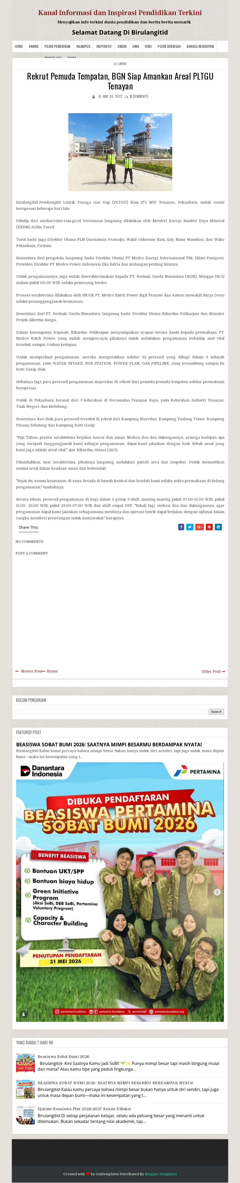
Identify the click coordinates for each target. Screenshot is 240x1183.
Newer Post (31, 671)
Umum (122, 46)
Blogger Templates (161, 1174)
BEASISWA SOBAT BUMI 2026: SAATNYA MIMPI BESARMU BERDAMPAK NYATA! (109, 744)
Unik (135, 46)
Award (34, 46)
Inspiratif (104, 46)
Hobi (148, 46)
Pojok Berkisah (169, 46)
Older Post (211, 671)
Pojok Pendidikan (58, 46)
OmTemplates (107, 1174)
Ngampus (84, 46)
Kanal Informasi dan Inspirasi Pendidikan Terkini (120, 12)
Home (19, 46)
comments (139, 96)
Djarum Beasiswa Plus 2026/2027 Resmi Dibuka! (84, 1109)
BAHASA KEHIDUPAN (200, 46)
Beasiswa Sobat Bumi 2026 (64, 1057)
